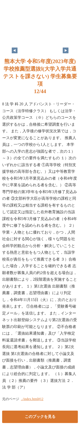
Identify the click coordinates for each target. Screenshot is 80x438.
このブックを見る (40, 416)
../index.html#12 (32, 399)
